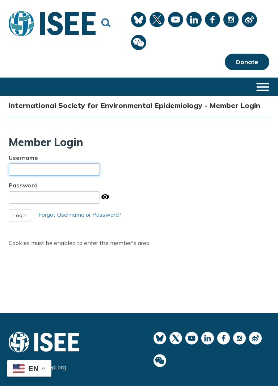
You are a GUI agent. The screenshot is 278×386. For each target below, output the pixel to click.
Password (23, 185)
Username (23, 157)
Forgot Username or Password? (80, 214)
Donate (247, 62)
